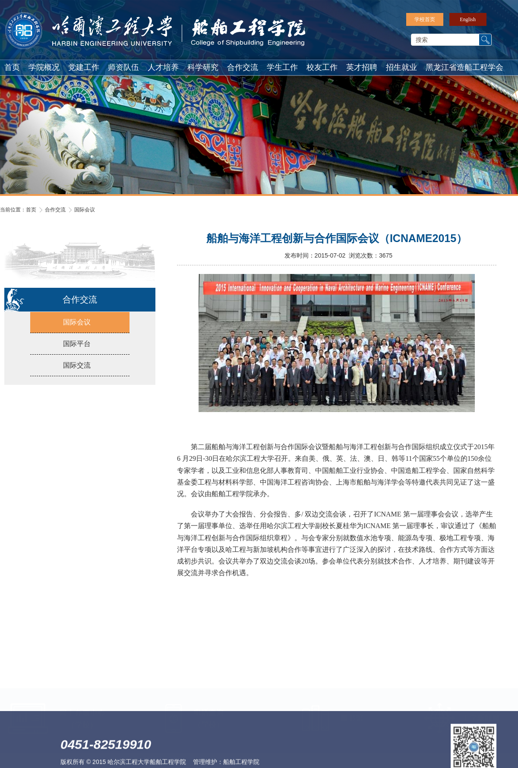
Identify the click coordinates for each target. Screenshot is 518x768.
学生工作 (282, 67)
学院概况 (44, 67)
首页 (12, 67)
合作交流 (242, 67)
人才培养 (163, 67)
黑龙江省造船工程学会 (464, 67)
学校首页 (424, 19)
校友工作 (322, 67)
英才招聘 (361, 67)
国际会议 (84, 210)
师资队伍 (123, 67)
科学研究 (202, 67)
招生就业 (401, 67)
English (468, 19)
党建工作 (83, 67)
